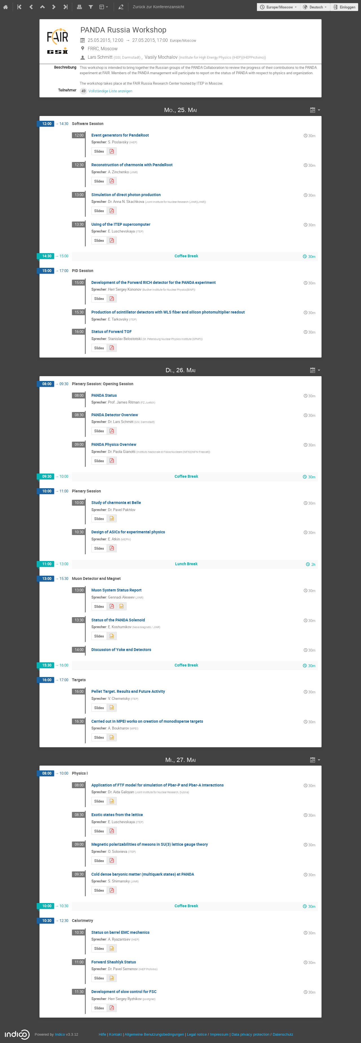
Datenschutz (283, 1034)
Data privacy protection (251, 1034)
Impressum (219, 1034)
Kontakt (115, 1034)
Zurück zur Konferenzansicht (158, 7)
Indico (60, 1034)
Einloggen (347, 7)
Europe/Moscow (280, 7)
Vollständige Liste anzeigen (110, 91)
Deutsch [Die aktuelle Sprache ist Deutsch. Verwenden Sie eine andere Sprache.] (316, 7)
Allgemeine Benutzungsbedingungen (154, 1034)
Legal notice (197, 1034)
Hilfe (102, 1034)
